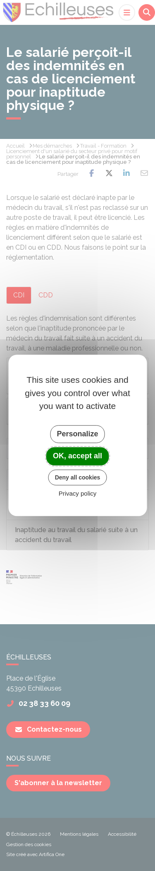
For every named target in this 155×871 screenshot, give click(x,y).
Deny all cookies (77, 477)
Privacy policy (78, 493)
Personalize (77, 434)
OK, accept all (77, 456)
